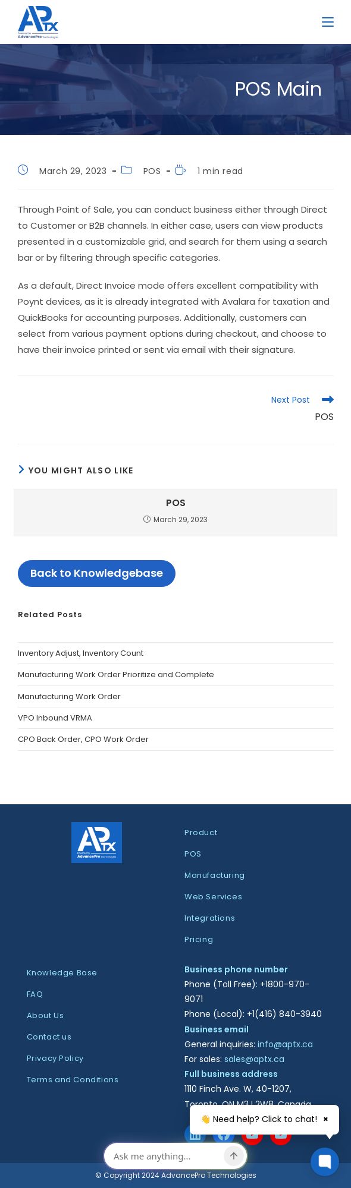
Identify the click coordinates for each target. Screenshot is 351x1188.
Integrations (209, 918)
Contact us (49, 1036)
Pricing (198, 939)
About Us (45, 1015)
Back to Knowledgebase (96, 572)
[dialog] (175, 1157)
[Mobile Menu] (328, 21)
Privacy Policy (55, 1058)
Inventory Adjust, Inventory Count (80, 653)
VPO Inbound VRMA (55, 717)
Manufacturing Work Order (69, 696)
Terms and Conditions (73, 1079)
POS (152, 171)
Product (200, 832)
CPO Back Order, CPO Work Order (83, 739)
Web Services (213, 896)
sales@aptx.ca (254, 1059)
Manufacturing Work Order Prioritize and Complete (116, 674)
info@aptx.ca (285, 1044)
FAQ (35, 994)
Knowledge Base (62, 972)
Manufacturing (214, 875)
